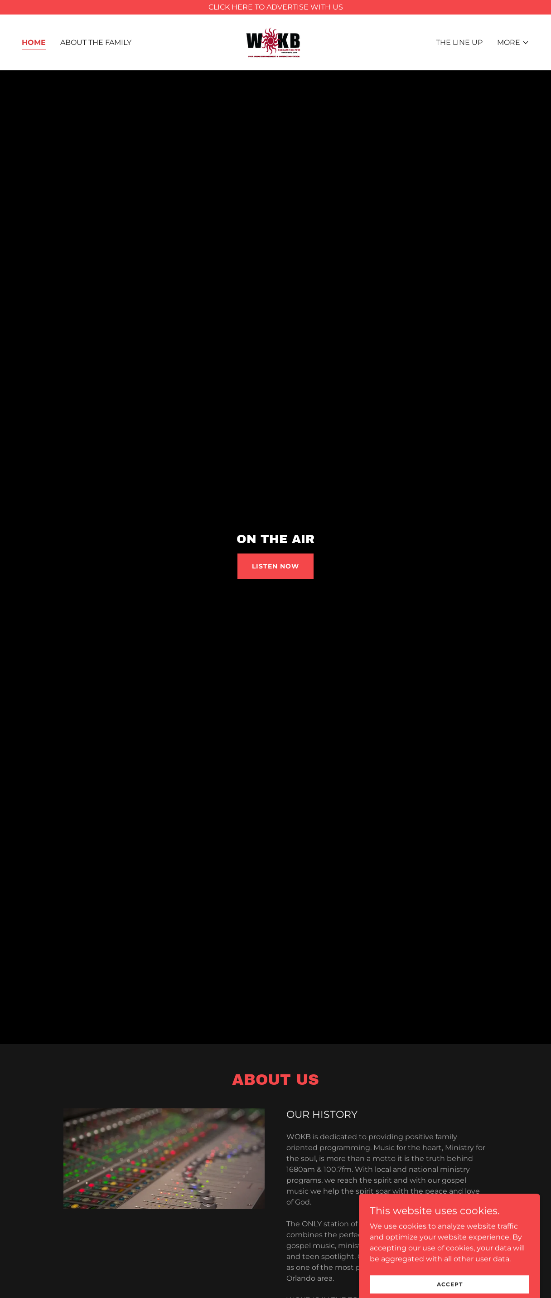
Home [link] (34, 42)
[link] (275, 42)
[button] (513, 42)
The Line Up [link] (459, 42)
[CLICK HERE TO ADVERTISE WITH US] (275, 7)
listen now (275, 566)
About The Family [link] (95, 42)
